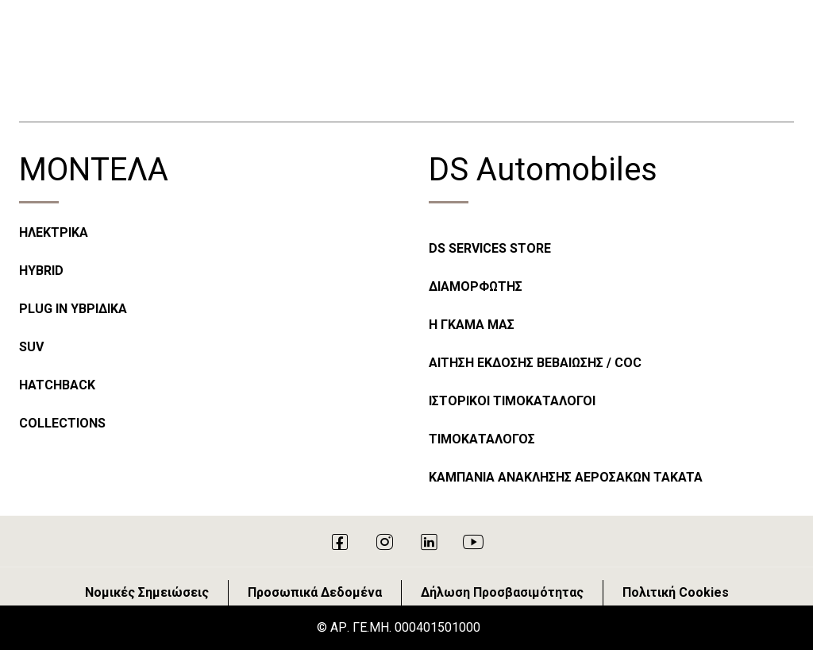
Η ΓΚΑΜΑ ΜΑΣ (471, 324)
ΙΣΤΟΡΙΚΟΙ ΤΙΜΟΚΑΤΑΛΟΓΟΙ (512, 400)
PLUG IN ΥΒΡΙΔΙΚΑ (73, 308)
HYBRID (41, 270)
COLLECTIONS (62, 423)
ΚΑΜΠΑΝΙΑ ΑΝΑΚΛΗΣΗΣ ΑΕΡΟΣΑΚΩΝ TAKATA (566, 477)
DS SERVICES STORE (490, 248)
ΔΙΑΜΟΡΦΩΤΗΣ (475, 286)
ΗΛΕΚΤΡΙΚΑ (53, 232)
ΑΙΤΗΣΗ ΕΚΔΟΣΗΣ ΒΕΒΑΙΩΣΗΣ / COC (535, 362)
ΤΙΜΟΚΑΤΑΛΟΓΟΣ (482, 439)
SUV (31, 346)
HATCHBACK (57, 385)
